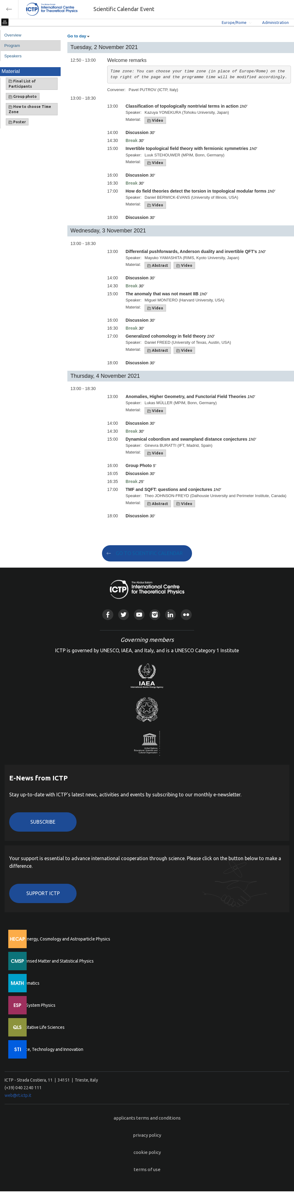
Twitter (123, 614)
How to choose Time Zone (30, 109)
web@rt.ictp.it (18, 1095)
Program (12, 45)
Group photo (23, 96)
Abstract (157, 265)
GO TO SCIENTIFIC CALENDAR (149, 553)
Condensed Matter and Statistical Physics (54, 961)
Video (155, 120)
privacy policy (147, 1135)
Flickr (186, 614)
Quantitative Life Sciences (40, 1027)
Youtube (139, 614)
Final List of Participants (22, 83)
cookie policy (147, 1152)
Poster (17, 122)
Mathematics (27, 983)
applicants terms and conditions (147, 1117)
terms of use (147, 1169)
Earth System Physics (35, 1005)
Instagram (154, 614)
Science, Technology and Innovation (49, 1049)
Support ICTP (43, 893)
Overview (12, 35)
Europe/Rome (234, 22)
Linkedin (170, 614)
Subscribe (42, 822)
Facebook (107, 614)
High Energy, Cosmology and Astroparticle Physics (62, 939)
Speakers (12, 56)
